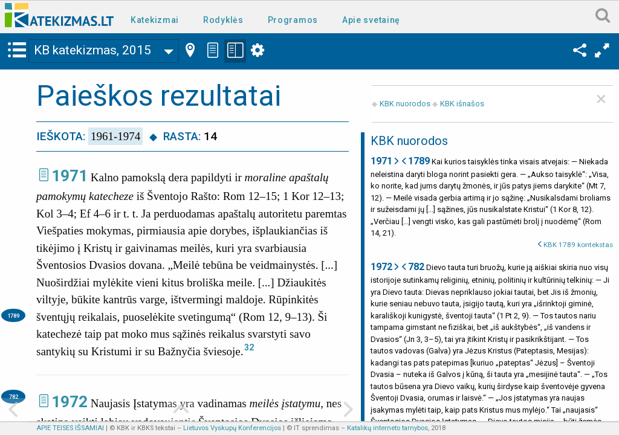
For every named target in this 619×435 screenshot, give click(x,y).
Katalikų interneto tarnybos (387, 428)
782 (13, 396)
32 (249, 347)
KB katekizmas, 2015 (92, 50)
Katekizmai (155, 20)
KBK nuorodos (405, 103)
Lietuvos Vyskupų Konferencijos (232, 428)
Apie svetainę (371, 20)
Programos (293, 20)
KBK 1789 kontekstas (578, 244)
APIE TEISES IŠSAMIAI (70, 428)
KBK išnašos (462, 103)
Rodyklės (223, 20)
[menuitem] (157, 19)
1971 (69, 176)
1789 (13, 315)
